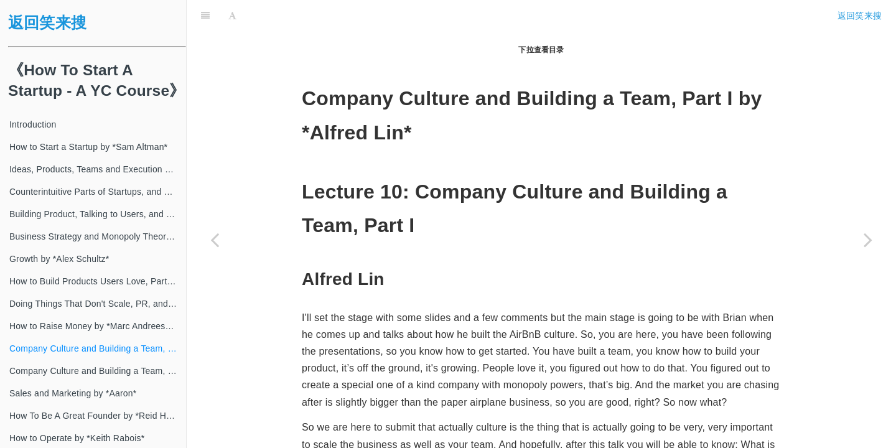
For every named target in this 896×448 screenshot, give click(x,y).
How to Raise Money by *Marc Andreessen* (96, 326)
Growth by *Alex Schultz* (59, 259)
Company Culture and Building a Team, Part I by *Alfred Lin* (97, 348)
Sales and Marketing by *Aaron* (72, 393)
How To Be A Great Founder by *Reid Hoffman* (97, 416)
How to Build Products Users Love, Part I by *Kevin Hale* (97, 281)
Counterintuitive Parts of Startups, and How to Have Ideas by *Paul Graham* (97, 192)
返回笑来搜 (47, 22)
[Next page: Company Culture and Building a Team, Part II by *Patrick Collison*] (868, 239)
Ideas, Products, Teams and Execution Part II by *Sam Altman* (97, 169)
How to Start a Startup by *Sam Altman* (88, 147)
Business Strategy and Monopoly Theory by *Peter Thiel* (97, 236)
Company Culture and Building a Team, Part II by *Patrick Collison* (97, 371)
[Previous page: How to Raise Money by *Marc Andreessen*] (215, 239)
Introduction (33, 124)
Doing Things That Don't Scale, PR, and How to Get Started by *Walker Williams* (97, 304)
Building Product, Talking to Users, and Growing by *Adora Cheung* (97, 214)
